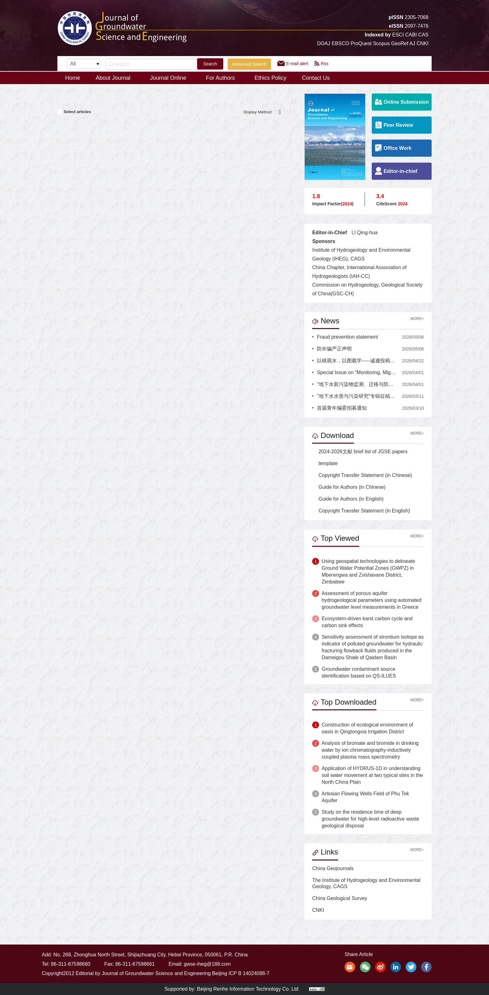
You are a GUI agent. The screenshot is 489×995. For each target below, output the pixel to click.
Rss (321, 63)
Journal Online (170, 78)
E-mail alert (292, 63)
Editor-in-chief (396, 171)
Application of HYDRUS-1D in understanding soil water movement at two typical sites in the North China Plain (372, 775)
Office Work (393, 148)
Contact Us (316, 78)
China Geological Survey (339, 898)
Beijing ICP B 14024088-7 (240, 973)
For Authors (222, 78)
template (324, 463)
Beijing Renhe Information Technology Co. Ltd (247, 989)
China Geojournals (333, 868)
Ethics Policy (270, 78)
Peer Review (394, 125)
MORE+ (417, 319)
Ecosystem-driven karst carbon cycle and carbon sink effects (367, 622)
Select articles (74, 111)
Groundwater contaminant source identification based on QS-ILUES (359, 672)
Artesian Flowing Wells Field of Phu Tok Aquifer (365, 797)
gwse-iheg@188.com (207, 964)
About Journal (115, 78)
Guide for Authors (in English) (348, 499)
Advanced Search (249, 64)
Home (72, 78)
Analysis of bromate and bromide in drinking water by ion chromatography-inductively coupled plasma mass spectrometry (370, 749)
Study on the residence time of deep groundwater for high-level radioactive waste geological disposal (370, 818)
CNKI (318, 910)
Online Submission (402, 102)
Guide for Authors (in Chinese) (348, 487)
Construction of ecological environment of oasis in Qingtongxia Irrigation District (367, 728)
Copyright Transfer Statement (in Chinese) (362, 475)
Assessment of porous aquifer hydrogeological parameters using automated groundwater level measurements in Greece (371, 600)
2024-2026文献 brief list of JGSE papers (359, 451)
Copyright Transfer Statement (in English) (361, 510)
